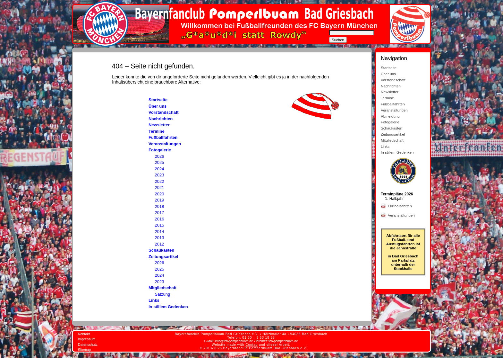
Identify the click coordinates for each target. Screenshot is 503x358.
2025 (159, 162)
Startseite (158, 99)
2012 (159, 244)
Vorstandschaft (164, 112)
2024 (159, 168)
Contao (251, 344)
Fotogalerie (160, 150)
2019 (159, 200)
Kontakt (84, 334)
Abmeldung (390, 116)
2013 (159, 237)
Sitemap (84, 350)
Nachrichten (161, 118)
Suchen (338, 40)
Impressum (86, 339)
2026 (159, 156)
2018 (159, 206)
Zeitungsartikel (163, 256)
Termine (157, 131)
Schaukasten (161, 250)
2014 (159, 231)
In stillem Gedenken (168, 306)
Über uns (157, 106)
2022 (159, 181)
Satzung (162, 294)
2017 (159, 212)
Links (154, 300)
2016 (159, 219)
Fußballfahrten (163, 137)
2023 (159, 175)
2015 (159, 225)
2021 (159, 187)
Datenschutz (88, 344)
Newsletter (159, 124)
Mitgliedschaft (162, 287)
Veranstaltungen (165, 143)
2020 (159, 194)
